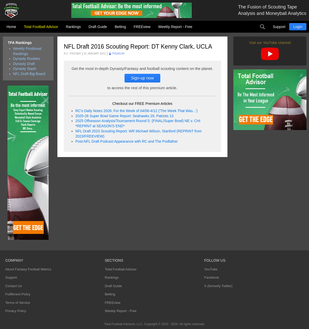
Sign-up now (142, 78)
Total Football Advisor (41, 27)
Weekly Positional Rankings (27, 51)
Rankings (73, 27)
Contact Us (13, 286)
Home (11, 27)
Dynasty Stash (24, 69)
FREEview (142, 27)
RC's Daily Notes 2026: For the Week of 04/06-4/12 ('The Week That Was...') (136, 111)
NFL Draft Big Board (29, 74)
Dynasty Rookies (26, 59)
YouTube (210, 269)
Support (279, 27)
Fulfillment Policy (18, 294)
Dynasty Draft (24, 64)
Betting (120, 27)
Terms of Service (17, 303)
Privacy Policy (15, 311)
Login (297, 27)
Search (262, 27)
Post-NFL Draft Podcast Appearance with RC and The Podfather (126, 141)
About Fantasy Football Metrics (28, 269)
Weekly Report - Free (175, 27)
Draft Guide (98, 27)
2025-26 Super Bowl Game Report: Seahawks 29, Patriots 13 (124, 116)
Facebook (211, 277)
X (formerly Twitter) (218, 286)
